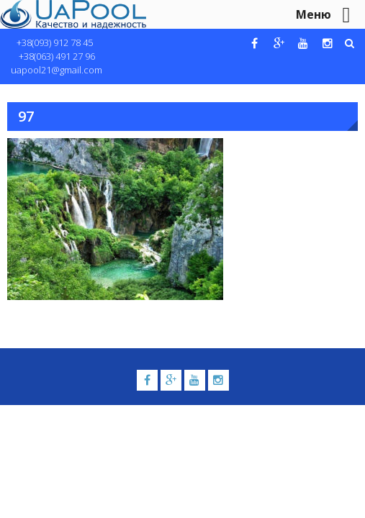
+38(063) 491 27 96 (57, 56)
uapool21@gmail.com (56, 69)
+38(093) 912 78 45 (55, 42)
